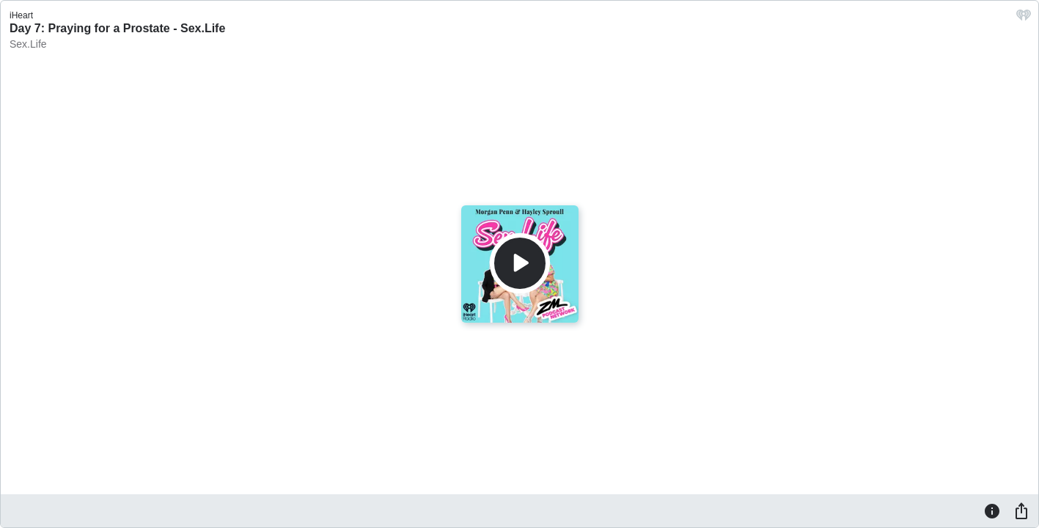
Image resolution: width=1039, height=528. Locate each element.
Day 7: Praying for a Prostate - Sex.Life (117, 28)
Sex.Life (28, 44)
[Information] (992, 510)
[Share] (1021, 510)
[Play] (520, 263)
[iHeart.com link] (1023, 19)
